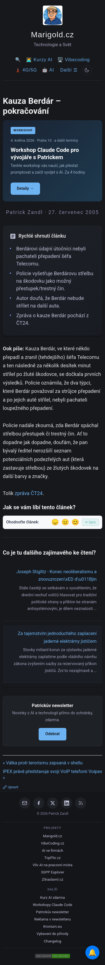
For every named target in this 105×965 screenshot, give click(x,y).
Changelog (52, 941)
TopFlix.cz (52, 858)
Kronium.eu (52, 926)
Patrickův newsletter (52, 912)
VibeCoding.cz (52, 843)
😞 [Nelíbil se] (55, 522)
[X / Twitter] (52, 803)
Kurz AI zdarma (52, 897)
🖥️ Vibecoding (73, 59)
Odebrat (52, 734)
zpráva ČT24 (29, 493)
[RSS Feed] (80, 803)
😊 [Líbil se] (75, 522)
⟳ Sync (90, 522)
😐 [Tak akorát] (65, 522)
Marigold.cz (52, 34)
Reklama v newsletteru (52, 919)
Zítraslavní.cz (52, 879)
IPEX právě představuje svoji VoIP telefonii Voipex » (52, 775)
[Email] (24, 803)
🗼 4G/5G (26, 70)
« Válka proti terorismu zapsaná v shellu (43, 762)
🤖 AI (48, 70)
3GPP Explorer (52, 872)
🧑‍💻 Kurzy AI (39, 59)
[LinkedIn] (66, 803)
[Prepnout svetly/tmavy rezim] (87, 70)
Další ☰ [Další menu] (69, 70)
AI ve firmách (52, 850)
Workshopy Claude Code (52, 905)
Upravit (10, 787)
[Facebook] (38, 803)
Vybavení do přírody (52, 934)
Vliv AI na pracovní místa (52, 865)
